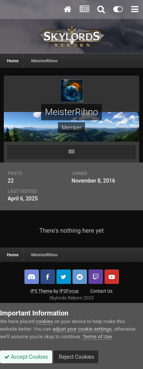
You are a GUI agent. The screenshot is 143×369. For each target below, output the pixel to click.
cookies (44, 321)
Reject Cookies (76, 357)
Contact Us (101, 291)
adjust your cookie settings (82, 329)
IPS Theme (42, 291)
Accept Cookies (26, 357)
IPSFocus (69, 291)
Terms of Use (97, 336)
